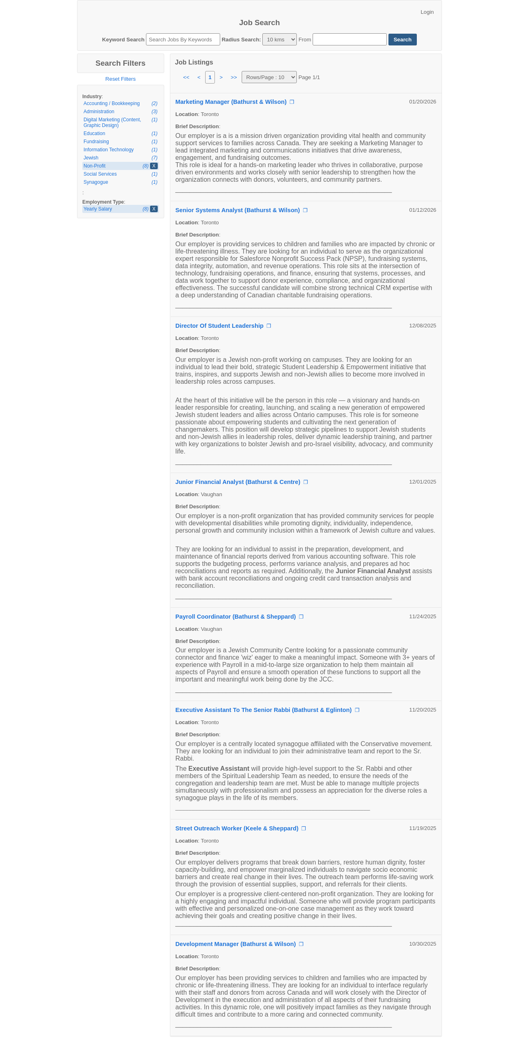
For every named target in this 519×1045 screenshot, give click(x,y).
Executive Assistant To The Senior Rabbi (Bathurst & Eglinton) (264, 710)
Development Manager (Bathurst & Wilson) (236, 944)
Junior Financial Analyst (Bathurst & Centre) (238, 482)
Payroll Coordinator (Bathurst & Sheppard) (236, 616)
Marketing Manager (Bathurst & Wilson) (231, 102)
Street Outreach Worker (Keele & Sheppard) (237, 828)
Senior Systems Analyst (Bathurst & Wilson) (238, 210)
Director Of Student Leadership (220, 326)
